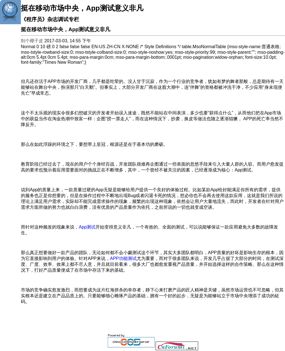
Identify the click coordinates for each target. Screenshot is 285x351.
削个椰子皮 (32, 40)
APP (123, 258)
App (87, 227)
